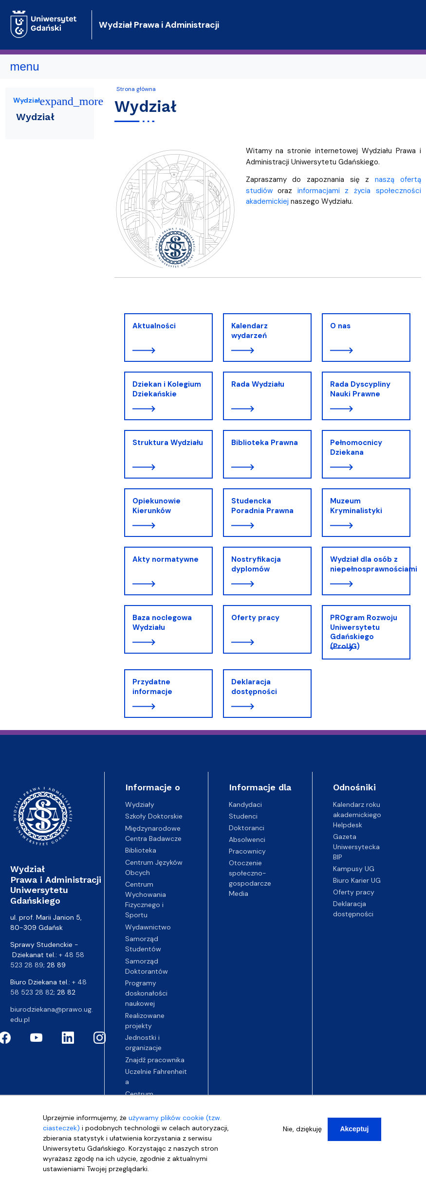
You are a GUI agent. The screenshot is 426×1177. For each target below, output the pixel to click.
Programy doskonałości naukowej (146, 993)
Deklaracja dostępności (254, 686)
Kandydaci (245, 804)
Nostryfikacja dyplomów (256, 564)
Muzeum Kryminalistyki (356, 506)
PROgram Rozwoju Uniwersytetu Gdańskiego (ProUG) (363, 632)
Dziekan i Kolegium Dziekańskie (166, 389)
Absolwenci (247, 839)
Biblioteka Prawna (264, 442)
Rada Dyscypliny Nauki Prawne (360, 389)
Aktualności (154, 326)
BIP (337, 857)
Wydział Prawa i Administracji (159, 24)
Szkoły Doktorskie (154, 816)
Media (238, 893)
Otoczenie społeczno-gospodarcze (250, 873)
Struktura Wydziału (167, 442)
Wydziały (139, 804)
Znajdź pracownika (155, 1059)
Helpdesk (347, 824)
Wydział (26, 100)
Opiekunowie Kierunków (156, 506)
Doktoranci (246, 827)
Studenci (243, 816)
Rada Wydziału (257, 384)
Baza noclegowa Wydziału (162, 622)
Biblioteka (140, 850)
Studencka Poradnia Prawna (262, 506)
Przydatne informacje (152, 686)
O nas (340, 326)
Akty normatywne (165, 559)
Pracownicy (247, 851)
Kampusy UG (353, 868)
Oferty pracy (255, 618)
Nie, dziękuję (302, 1131)
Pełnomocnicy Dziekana (356, 447)
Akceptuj (354, 1131)
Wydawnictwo (148, 927)
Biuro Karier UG (357, 880)
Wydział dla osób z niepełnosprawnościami (370, 564)
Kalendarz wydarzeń (249, 330)
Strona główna (136, 89)
